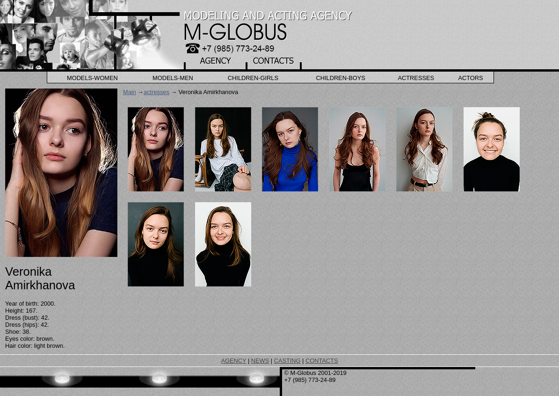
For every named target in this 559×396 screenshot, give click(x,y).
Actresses (416, 77)
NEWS (260, 360)
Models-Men (172, 77)
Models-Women (92, 77)
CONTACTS (321, 360)
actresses (156, 91)
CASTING (287, 360)
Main (129, 91)
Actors (470, 77)
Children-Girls (253, 77)
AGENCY (234, 360)
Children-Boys (340, 77)
